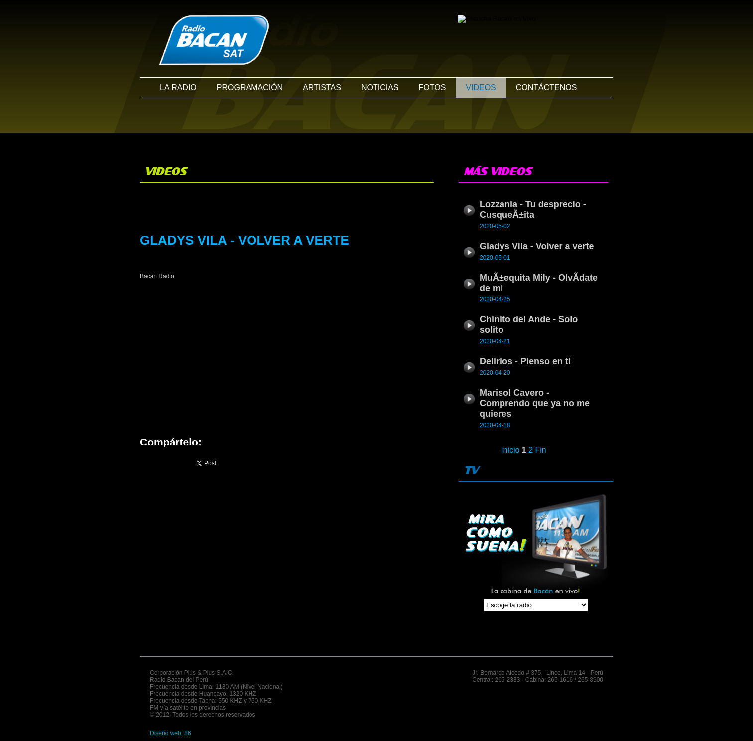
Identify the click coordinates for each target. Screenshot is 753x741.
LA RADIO (178, 87)
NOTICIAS (380, 87)
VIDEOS (481, 87)
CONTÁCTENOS (546, 87)
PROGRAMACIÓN (250, 87)
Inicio (510, 450)
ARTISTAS (322, 87)
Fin (540, 450)
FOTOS (432, 87)
